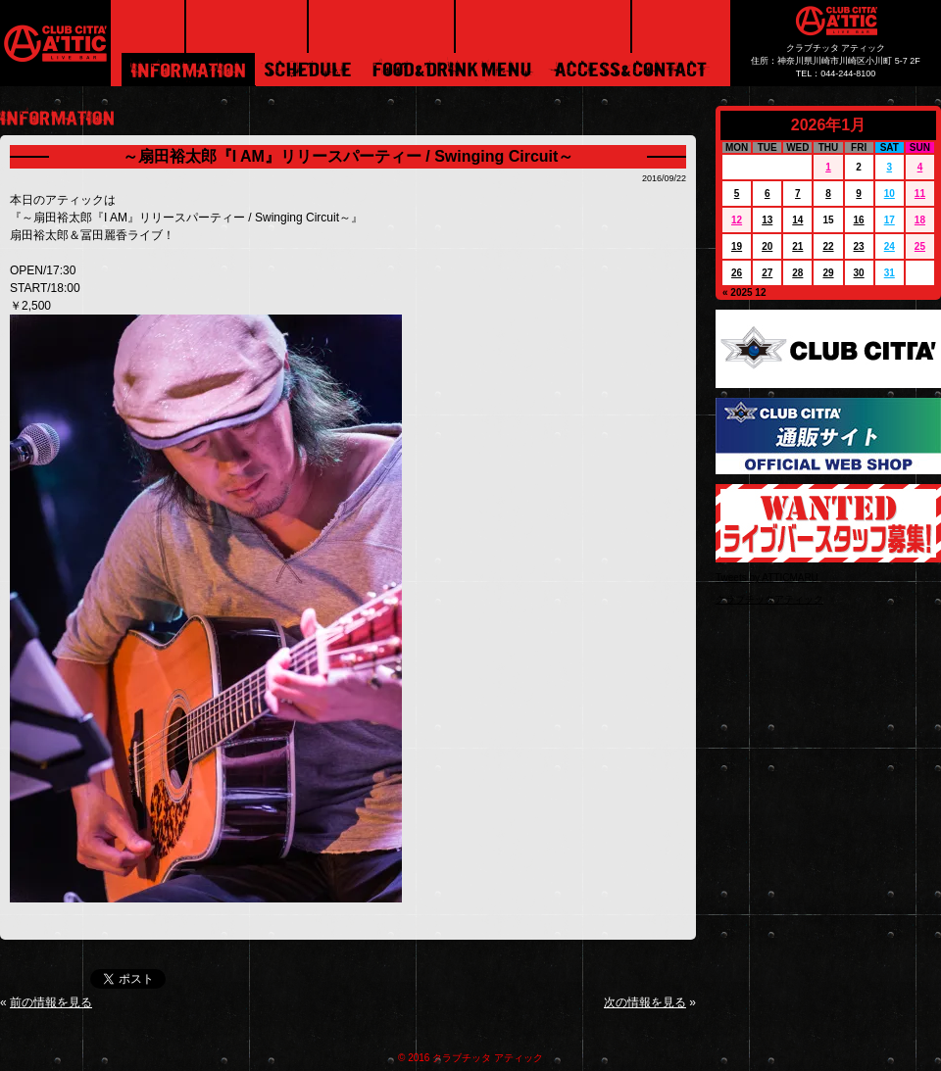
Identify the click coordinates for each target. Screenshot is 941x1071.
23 (859, 246)
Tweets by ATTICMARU (767, 577)
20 (767, 246)
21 (797, 246)
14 (797, 220)
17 (889, 220)
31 (889, 273)
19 (736, 246)
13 (767, 220)
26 (736, 273)
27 (767, 273)
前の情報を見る (51, 1002)
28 (797, 273)
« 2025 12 (744, 292)
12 (736, 220)
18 (920, 220)
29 (827, 273)
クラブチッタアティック (769, 599)
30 (859, 273)
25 (920, 246)
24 (889, 246)
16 (859, 220)
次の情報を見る (645, 1002)
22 (827, 246)
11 (920, 193)
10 (889, 193)
